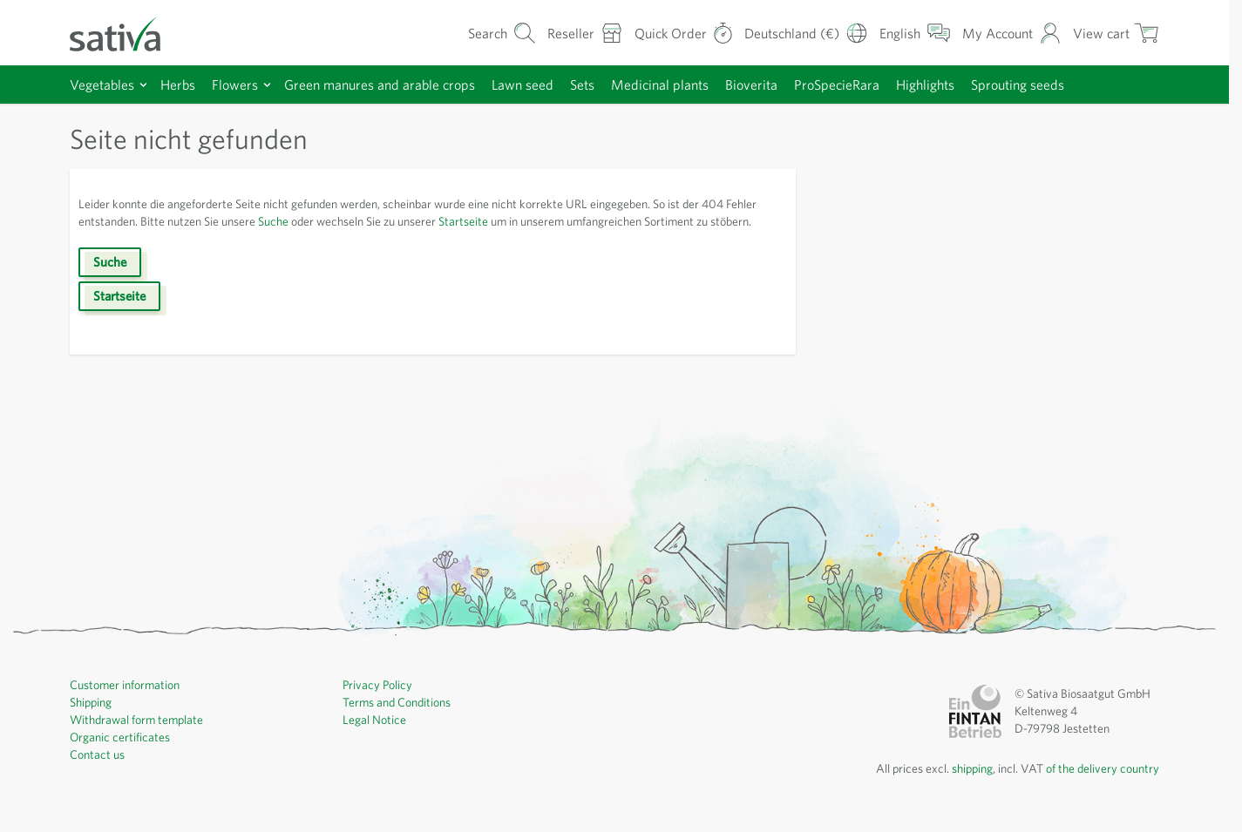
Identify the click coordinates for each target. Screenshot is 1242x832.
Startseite (541, 221)
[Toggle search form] (481, 32)
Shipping (94, 720)
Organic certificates (122, 754)
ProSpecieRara (878, 84)
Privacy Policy (380, 702)
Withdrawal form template (139, 737)
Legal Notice (377, 737)
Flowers (243, 84)
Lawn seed (548, 84)
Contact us (99, 772)
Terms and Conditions (401, 720)
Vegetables (104, 84)
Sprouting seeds (1070, 84)
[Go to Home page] (126, 32)
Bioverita (787, 84)
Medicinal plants (693, 84)
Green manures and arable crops (396, 84)
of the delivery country (1099, 786)
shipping (960, 786)
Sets (613, 84)
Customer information (128, 702)
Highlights (972, 84)
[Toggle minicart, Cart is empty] (1115, 32)
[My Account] (1009, 32)
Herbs (183, 84)
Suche (330, 221)
